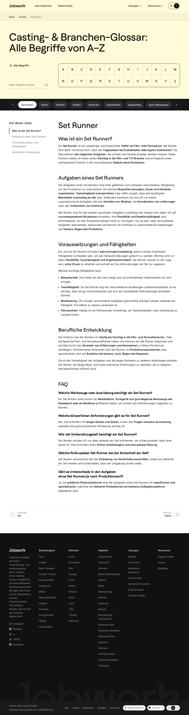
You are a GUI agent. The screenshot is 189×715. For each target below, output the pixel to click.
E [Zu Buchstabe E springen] (100, 69)
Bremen (102, 597)
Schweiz (102, 568)
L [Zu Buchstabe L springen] (165, 69)
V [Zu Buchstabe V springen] (138, 81)
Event (72, 556)
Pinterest (15, 629)
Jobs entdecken (43, 5)
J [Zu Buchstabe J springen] (147, 69)
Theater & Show (136, 595)
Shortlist (60, 104)
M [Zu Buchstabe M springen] (175, 69)
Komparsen (45, 585)
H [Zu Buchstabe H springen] (128, 69)
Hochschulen (135, 578)
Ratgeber (163, 568)
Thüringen (103, 665)
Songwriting (134, 104)
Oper (71, 603)
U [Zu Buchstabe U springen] (128, 81)
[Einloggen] (174, 6)
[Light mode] (169, 708)
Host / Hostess (46, 568)
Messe (72, 585)
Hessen (102, 609)
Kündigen (101, 708)
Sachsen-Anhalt (106, 653)
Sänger (42, 620)
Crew (41, 556)
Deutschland (105, 556)
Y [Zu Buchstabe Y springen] (166, 81)
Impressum (114, 708)
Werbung (73, 620)
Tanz (71, 609)
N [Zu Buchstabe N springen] (63, 81)
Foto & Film (134, 562)
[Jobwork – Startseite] (17, 5)
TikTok (14, 639)
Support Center (166, 556)
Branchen (74, 550)
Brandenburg (105, 591)
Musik (72, 597)
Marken (132, 556)
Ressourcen (156, 5)
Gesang (73, 574)
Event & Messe (136, 589)
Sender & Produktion (139, 583)
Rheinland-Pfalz (106, 636)
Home (12, 17)
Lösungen (135, 5)
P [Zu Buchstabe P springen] (82, 81)
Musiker (43, 603)
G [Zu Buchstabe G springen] (119, 69)
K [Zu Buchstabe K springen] (156, 69)
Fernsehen (74, 562)
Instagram (16, 623)
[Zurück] (12, 104)
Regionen (103, 550)
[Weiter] (176, 104)
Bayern (102, 580)
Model (42, 591)
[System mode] (173, 708)
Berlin (101, 585)
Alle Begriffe (19, 65)
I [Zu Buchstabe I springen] (137, 69)
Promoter (44, 609)
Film (71, 568)
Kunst (72, 580)
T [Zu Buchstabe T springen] (119, 81)
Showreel (94, 104)
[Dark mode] (177, 708)
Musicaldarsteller (48, 597)
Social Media (113, 104)
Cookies (75, 708)
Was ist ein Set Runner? (26, 130)
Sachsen (102, 648)
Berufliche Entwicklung (26, 152)
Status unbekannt (134, 708)
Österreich (103, 562)
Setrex (44, 104)
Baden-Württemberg (109, 574)
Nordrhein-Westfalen (109, 630)
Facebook (16, 644)
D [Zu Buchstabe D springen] (91, 69)
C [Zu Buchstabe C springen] (82, 69)
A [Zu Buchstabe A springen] (63, 69)
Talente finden (65, 5)
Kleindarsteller (46, 580)
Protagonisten (46, 615)
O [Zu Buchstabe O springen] (72, 81)
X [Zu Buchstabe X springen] (156, 81)
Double (42, 562)
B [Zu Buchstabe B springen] (72, 69)
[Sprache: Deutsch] (156, 707)
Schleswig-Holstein (108, 659)
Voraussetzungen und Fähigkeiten (25, 144)
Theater (73, 615)
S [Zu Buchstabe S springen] (110, 81)
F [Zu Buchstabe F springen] (110, 69)
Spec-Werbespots (159, 104)
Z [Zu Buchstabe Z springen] (175, 81)
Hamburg (103, 603)
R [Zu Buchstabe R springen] (100, 81)
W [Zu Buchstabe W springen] (147, 81)
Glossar (22, 17)
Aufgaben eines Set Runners (29, 136)
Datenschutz (88, 708)
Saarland (103, 642)
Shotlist (77, 104)
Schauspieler (45, 626)
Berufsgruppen (47, 550)
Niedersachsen (106, 624)
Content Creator (47, 574)
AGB (67, 708)
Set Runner (27, 104)
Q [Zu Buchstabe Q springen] (91, 81)
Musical (73, 591)
